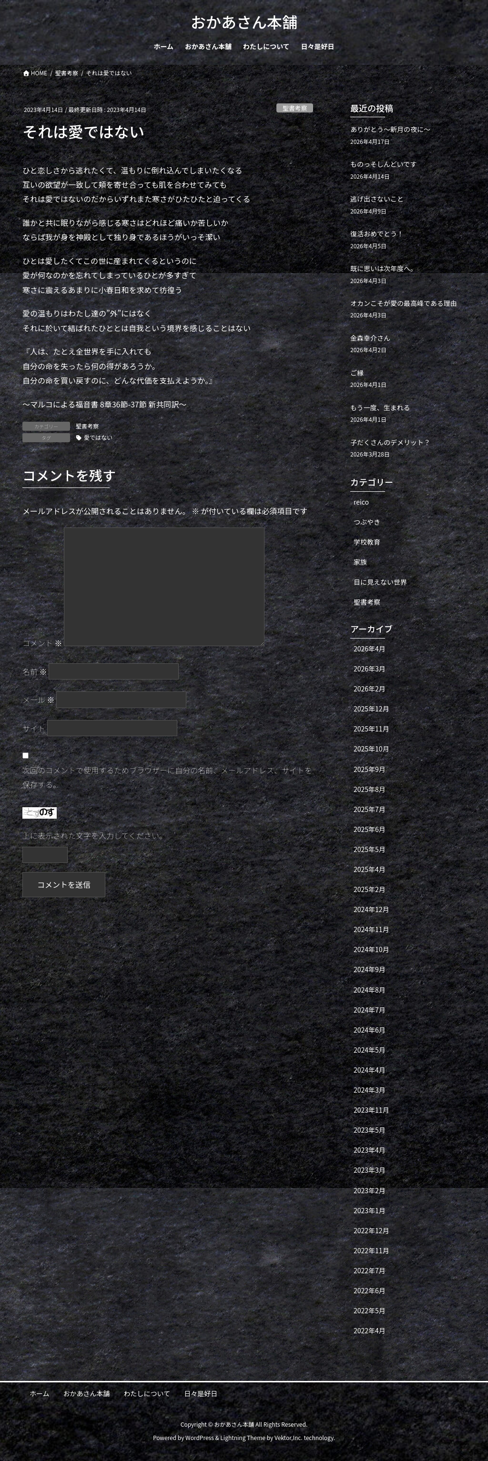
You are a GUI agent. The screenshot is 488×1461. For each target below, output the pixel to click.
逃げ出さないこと (377, 198)
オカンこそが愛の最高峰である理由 (403, 303)
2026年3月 (370, 668)
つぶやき (367, 522)
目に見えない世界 (380, 582)
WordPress (199, 1437)
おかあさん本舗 (86, 1393)
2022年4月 (370, 1330)
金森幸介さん (370, 338)
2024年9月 (370, 969)
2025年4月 (370, 869)
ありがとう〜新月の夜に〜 (390, 129)
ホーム (40, 1393)
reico (361, 502)
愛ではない (98, 437)
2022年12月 (371, 1230)
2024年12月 (371, 909)
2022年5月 (370, 1310)
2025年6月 (370, 829)
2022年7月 (370, 1270)
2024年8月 (370, 989)
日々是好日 (200, 1393)
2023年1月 (370, 1210)
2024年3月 (370, 1090)
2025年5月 (370, 849)
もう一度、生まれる (380, 407)
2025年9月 (370, 769)
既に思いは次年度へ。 (383, 268)
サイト (33, 728)
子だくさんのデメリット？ (390, 442)
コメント (42, 643)
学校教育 (367, 542)
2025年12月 (371, 708)
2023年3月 (370, 1170)
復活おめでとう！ (377, 233)
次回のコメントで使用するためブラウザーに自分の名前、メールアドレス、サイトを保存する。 (167, 777)
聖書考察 (295, 107)
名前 (34, 671)
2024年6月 (370, 1030)
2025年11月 (371, 728)
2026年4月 (370, 648)
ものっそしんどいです (383, 164)
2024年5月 (370, 1050)
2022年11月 (371, 1250)
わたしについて (147, 1393)
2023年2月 (370, 1190)
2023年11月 (371, 1110)
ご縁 (357, 372)
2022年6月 (370, 1290)
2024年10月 (371, 949)
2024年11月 (371, 929)
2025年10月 (371, 748)
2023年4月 (370, 1150)
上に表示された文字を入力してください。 (94, 835)
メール (38, 699)
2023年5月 (370, 1130)
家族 (360, 562)
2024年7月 (370, 1010)
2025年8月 (370, 789)
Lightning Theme (242, 1437)
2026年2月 (370, 688)
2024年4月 (370, 1070)
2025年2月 (370, 889)
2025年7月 (370, 809)
